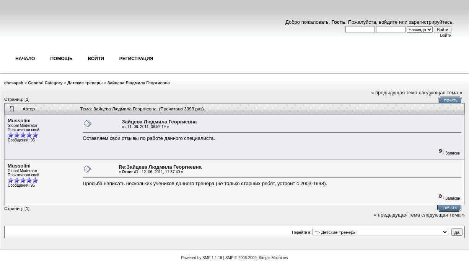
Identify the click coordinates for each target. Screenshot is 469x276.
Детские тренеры (85, 82)
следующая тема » (440, 92)
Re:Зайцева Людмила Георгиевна (160, 167)
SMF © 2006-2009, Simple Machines (256, 258)
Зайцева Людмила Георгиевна (138, 82)
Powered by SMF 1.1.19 (201, 258)
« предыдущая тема (394, 92)
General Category (45, 82)
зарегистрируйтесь (431, 22)
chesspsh (13, 82)
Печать (451, 100)
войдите (388, 22)
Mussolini (19, 120)
